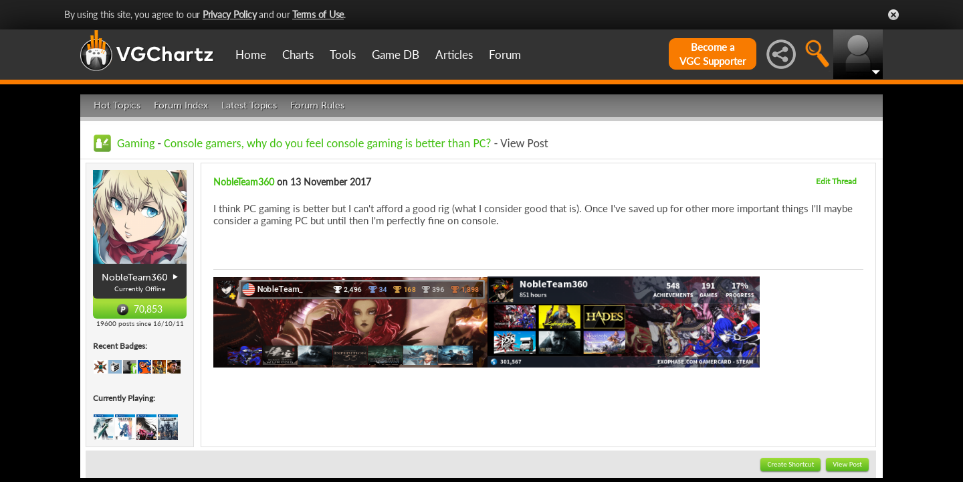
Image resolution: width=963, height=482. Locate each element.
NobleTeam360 (243, 181)
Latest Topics (249, 105)
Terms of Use (318, 14)
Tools (343, 55)
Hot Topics (117, 105)
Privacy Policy (230, 14)
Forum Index (181, 105)
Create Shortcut (790, 464)
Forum (505, 55)
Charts (298, 55)
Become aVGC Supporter (712, 54)
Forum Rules (317, 105)
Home (250, 55)
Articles (454, 55)
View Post (847, 464)
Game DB (395, 55)
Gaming (135, 143)
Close (893, 14)
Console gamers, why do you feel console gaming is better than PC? (328, 143)
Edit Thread (836, 181)
